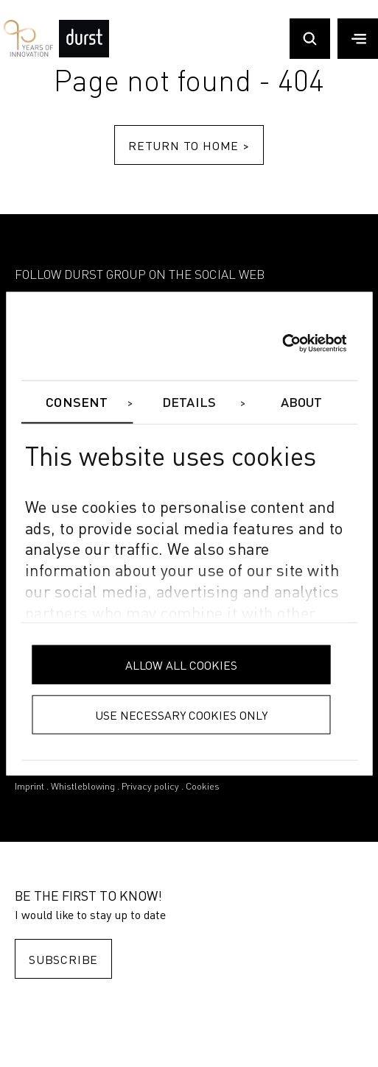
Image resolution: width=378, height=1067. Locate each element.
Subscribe (63, 959)
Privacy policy (150, 787)
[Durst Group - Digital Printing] (84, 54)
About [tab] (302, 403)
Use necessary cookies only (181, 714)
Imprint (29, 787)
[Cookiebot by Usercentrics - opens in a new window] (281, 343)
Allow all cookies (181, 664)
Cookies (203, 787)
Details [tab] (189, 403)
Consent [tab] (77, 403)
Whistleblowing (83, 787)
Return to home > (189, 145)
